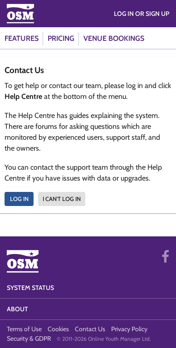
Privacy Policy (129, 329)
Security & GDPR (29, 338)
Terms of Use (24, 329)
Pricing (61, 38)
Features (22, 38)
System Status (30, 288)
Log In (19, 198)
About (17, 309)
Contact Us (90, 329)
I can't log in (62, 198)
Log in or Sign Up (141, 13)
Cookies (58, 329)
